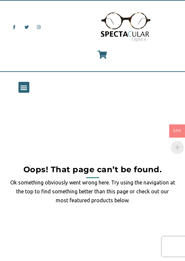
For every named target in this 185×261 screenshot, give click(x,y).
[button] (23, 87)
